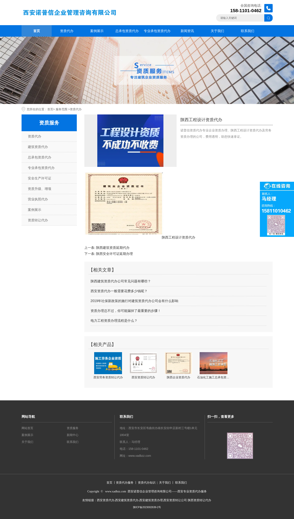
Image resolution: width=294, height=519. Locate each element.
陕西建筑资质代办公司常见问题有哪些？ (121, 281)
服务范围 (61, 109)
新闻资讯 (187, 31)
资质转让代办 (38, 220)
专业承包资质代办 (157, 31)
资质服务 (72, 428)
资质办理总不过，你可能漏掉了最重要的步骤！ (126, 311)
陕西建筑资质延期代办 (113, 247)
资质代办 (66, 31)
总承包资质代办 (127, 31)
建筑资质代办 (38, 147)
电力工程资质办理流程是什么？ (114, 320)
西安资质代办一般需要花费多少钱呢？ (119, 291)
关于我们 (217, 31)
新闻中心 (72, 435)
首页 (36, 31)
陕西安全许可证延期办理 (114, 254)
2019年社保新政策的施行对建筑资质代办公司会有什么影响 (134, 301)
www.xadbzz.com (139, 455)
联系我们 (247, 31)
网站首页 (27, 428)
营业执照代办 (38, 199)
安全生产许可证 (39, 178)
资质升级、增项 (39, 189)
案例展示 (97, 31)
